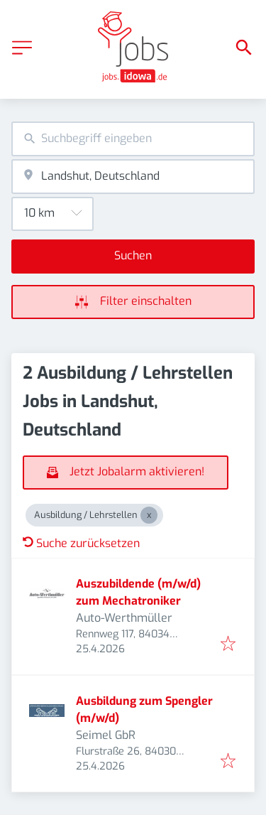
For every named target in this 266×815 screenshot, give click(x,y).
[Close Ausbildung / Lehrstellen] (148, 515)
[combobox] (133, 139)
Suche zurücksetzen (81, 543)
